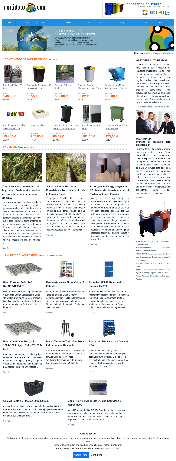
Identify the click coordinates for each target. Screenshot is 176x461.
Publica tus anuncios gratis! (51, 255)
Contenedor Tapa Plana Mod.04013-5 (116, 127)
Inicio (8, 23)
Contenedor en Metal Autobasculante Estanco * (116, 87)
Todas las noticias (26, 147)
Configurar (96, 455)
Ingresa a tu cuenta (154, 53)
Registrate (168, 53)
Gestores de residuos (96, 23)
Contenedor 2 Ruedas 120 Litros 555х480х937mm (65, 127)
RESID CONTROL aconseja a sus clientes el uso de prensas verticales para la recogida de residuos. (153, 257)
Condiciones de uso (111, 449)
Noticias (144, 23)
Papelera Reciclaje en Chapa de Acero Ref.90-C (90, 86)
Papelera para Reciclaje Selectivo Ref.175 (14, 127)
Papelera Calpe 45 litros (91, 127)
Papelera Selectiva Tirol (63, 86)
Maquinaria (124, 23)
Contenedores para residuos (37, 23)
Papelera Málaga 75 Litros (12, 86)
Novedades (163, 23)
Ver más (5, 248)
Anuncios (69, 23)
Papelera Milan (38, 125)
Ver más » (53, 59)
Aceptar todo (81, 455)
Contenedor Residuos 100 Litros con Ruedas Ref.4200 (39, 87)
